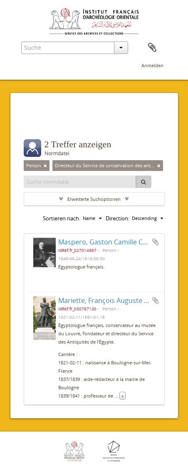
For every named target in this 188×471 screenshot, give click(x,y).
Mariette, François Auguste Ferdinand (117, 300)
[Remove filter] (45, 165)
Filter (40, 122)
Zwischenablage (152, 47)
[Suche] (143, 182)
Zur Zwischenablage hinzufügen (155, 242)
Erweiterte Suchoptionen (94, 199)
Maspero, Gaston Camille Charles (110, 241)
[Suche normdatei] (80, 182)
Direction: (117, 218)
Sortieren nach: (61, 218)
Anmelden (152, 65)
